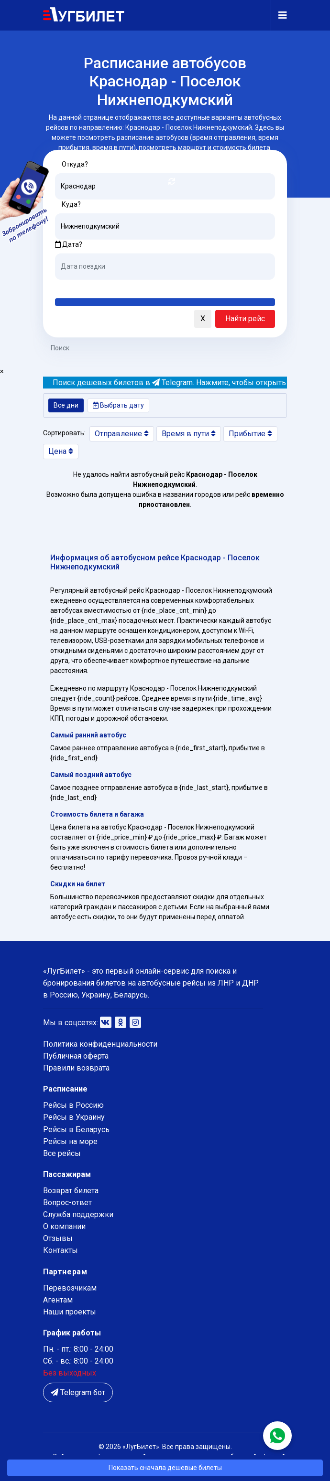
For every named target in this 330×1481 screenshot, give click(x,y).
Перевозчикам (70, 1287)
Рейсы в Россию (73, 1105)
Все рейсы (62, 1153)
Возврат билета (71, 1190)
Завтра (94, 287)
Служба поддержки (78, 1214)
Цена (60, 451)
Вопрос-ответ (67, 1202)
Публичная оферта (76, 1056)
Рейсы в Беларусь (76, 1129)
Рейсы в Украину (74, 1117)
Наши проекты (69, 1311)
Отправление (122, 433)
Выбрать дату (118, 405)
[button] (52, 319)
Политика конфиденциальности (100, 1044)
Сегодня (69, 287)
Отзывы (58, 1238)
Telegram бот (78, 1392)
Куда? (71, 204)
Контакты (60, 1250)
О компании (64, 1226)
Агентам (58, 1299)
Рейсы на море (70, 1141)
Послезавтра (134, 287)
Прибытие (250, 433)
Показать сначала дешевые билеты (165, 1467)
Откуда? (75, 164)
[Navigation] (279, 15)
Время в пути (189, 433)
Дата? (68, 244)
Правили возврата (76, 1067)
